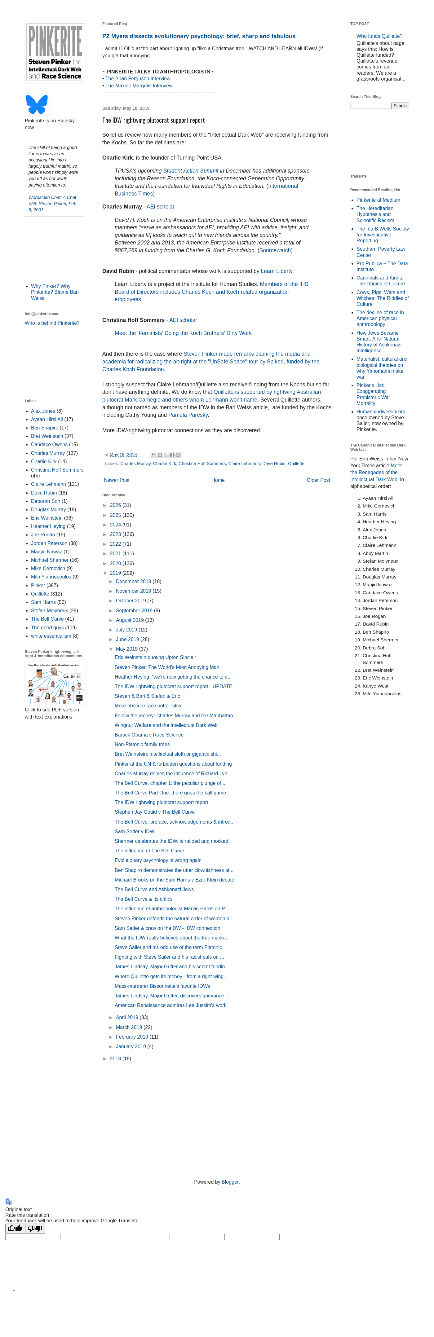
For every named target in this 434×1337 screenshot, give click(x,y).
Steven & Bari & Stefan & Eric (147, 696)
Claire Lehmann (244, 463)
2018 (116, 1058)
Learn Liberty (276, 271)
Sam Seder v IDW (134, 831)
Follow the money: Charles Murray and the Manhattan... (176, 715)
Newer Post (117, 480)
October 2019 (131, 600)
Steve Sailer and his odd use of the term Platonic (168, 947)
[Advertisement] (54, 249)
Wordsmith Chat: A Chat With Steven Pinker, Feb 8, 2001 (52, 203)
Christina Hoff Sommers (202, 463)
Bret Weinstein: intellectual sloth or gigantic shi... (168, 754)
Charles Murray (135, 463)
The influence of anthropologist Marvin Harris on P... (171, 908)
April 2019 (128, 1017)
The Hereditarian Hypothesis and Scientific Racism (375, 214)
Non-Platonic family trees (142, 744)
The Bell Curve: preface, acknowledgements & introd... (175, 822)
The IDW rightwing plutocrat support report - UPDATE (173, 686)
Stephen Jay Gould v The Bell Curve (155, 812)
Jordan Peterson (49, 543)
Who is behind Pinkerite (51, 323)
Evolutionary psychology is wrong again (158, 860)
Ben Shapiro (44, 427)
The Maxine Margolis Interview (139, 85)
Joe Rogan (43, 534)
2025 (116, 515)
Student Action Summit (190, 171)
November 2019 (134, 591)
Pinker (38, 585)
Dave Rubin (274, 463)
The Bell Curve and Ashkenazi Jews (154, 889)
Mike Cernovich (48, 568)
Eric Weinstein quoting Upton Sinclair (155, 657)
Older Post (318, 480)
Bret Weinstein (47, 436)
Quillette (296, 463)
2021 (116, 553)
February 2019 (133, 1037)
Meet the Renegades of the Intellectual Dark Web (376, 472)
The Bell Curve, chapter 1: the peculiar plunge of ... (171, 783)
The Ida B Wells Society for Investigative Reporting (382, 234)
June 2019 (128, 639)
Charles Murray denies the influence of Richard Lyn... (173, 773)
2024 (116, 524)
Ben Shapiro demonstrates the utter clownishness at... (174, 870)
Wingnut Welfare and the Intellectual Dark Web (166, 725)
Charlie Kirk (164, 463)
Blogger (230, 1182)
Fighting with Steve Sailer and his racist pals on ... (169, 957)
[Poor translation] (35, 1229)
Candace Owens (49, 444)
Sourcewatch (275, 250)
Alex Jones (43, 411)
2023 (116, 534)
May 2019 (127, 649)
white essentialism (51, 636)
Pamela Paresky (188, 415)
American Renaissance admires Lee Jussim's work (171, 1005)
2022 (116, 544)
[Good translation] (15, 1229)
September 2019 (135, 610)
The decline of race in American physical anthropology (380, 318)
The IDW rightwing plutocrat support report (161, 802)
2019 (116, 573)
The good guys (47, 627)
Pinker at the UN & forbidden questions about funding (173, 764)
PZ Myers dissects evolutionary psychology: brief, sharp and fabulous (199, 36)
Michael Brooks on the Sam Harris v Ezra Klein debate (174, 879)
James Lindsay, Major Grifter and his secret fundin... (172, 966)
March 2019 (130, 1027)
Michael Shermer (50, 560)
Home (218, 480)
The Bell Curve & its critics (144, 899)
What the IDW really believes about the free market (171, 937)
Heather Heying (48, 526)
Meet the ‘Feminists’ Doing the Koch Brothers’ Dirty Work (183, 333)
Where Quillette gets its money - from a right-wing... (171, 976)
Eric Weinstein (47, 518)
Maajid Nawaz (46, 551)
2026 (116, 505)
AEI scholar (160, 207)
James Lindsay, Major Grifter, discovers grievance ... (172, 995)
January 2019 (131, 1046)
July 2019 (127, 629)
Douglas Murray (48, 509)
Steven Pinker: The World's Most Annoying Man (167, 667)
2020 (116, 563)
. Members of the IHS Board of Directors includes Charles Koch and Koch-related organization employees (211, 291)
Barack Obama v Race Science (149, 734)
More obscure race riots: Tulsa (148, 705)
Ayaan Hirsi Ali (47, 419)
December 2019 (134, 581)
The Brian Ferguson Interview (137, 78)
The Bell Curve (47, 619)
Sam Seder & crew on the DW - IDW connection (167, 928)
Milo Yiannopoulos (51, 576)
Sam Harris (43, 602)
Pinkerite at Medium (378, 200)
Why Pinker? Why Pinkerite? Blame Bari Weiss (55, 292)
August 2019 (130, 620)
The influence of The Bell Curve (149, 850)
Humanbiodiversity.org (380, 411)
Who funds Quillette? (379, 36)
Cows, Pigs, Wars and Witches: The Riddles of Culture (382, 298)
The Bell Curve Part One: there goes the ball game (170, 792)
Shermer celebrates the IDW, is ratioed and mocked (171, 841)
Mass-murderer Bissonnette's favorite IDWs (162, 986)
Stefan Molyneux (49, 610)
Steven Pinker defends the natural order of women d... (174, 918)
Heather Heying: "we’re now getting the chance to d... (173, 676)
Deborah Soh (45, 501)
